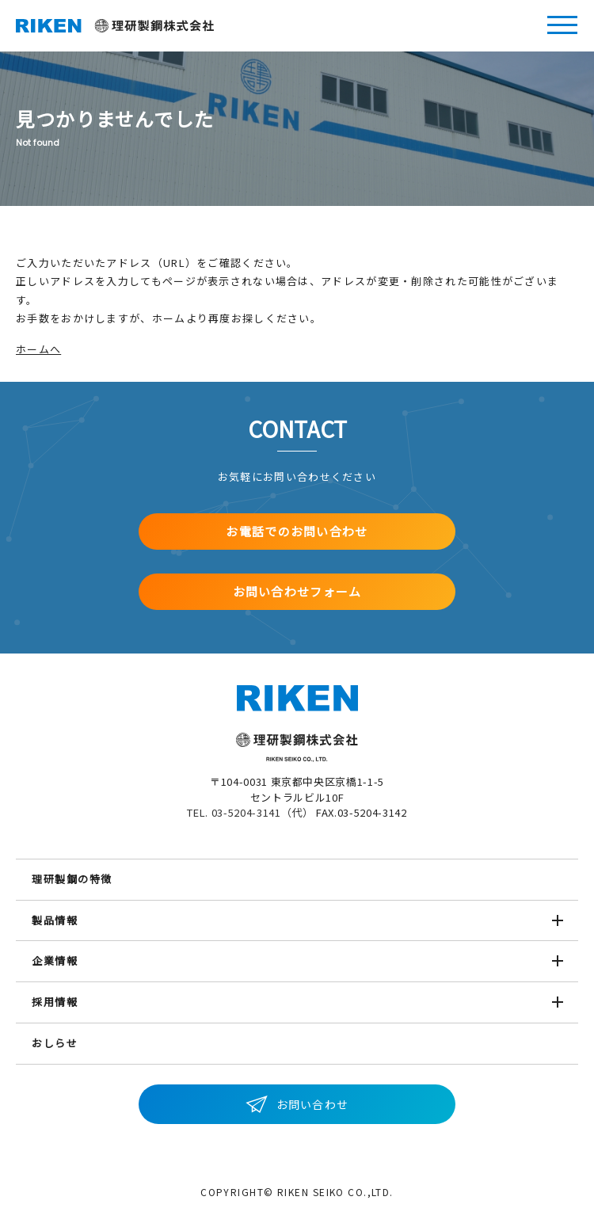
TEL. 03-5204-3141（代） (250, 812)
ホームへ (38, 348)
